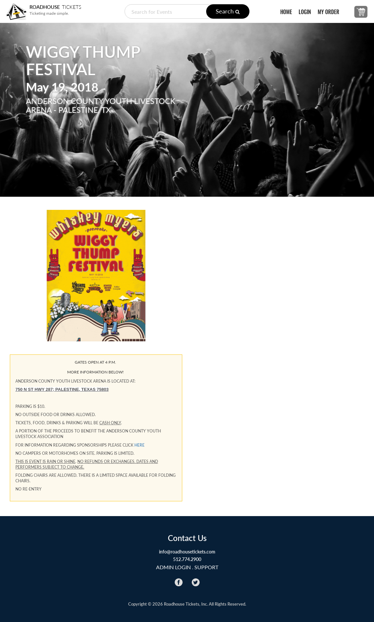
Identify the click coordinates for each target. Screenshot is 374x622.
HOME (286, 12)
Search (228, 11)
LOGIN (305, 12)
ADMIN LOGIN (173, 567)
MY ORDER (328, 12)
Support (206, 567)
